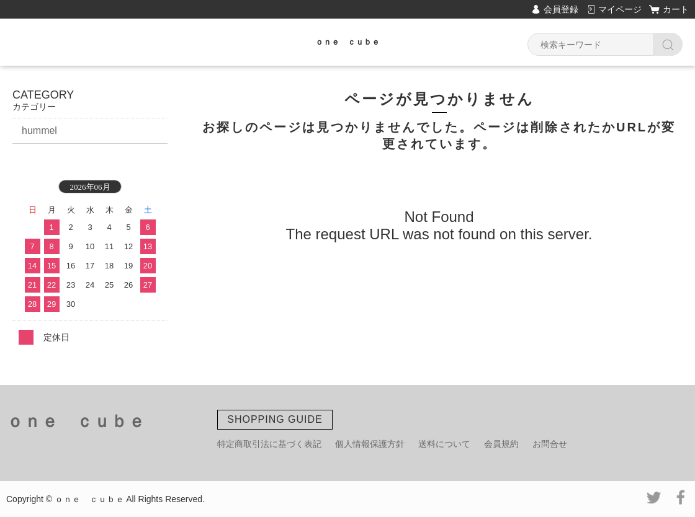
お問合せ (549, 444)
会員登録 (561, 9)
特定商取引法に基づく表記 (269, 444)
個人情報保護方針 (370, 444)
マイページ (620, 9)
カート (676, 9)
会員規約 (501, 444)
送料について (444, 444)
